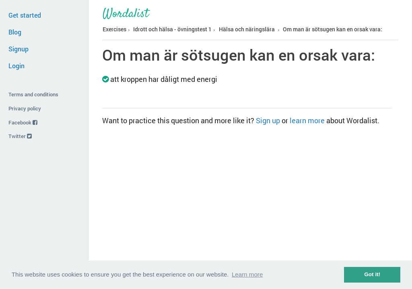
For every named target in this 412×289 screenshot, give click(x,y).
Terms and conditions (33, 94)
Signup (18, 49)
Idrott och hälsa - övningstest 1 (172, 29)
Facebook (22, 122)
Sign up (268, 120)
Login (16, 65)
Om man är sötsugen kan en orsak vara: (332, 29)
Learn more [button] (247, 274)
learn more (307, 120)
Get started (24, 15)
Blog (14, 32)
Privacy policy (24, 108)
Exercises (114, 29)
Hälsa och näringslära (247, 29)
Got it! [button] (372, 274)
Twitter (20, 136)
